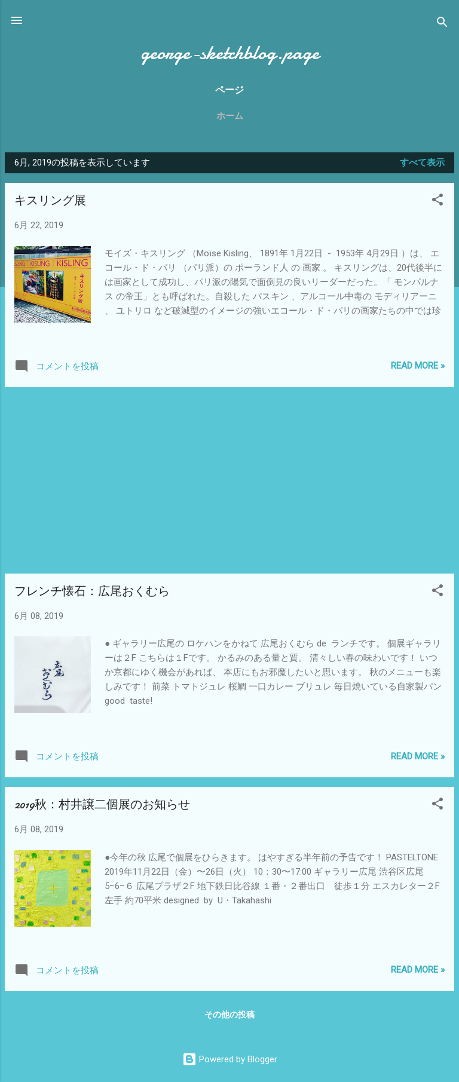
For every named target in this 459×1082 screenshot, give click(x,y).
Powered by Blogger (229, 1059)
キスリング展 (50, 200)
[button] (437, 201)
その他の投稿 (229, 1014)
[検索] (442, 24)
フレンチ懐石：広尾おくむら (92, 591)
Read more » (418, 365)
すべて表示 (422, 162)
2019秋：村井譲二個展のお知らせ (102, 804)
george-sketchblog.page (229, 52)
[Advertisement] (229, 480)
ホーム (229, 116)
